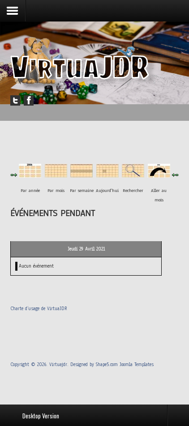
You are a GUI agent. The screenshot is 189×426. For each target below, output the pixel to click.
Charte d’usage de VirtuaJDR (38, 308)
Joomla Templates (137, 364)
